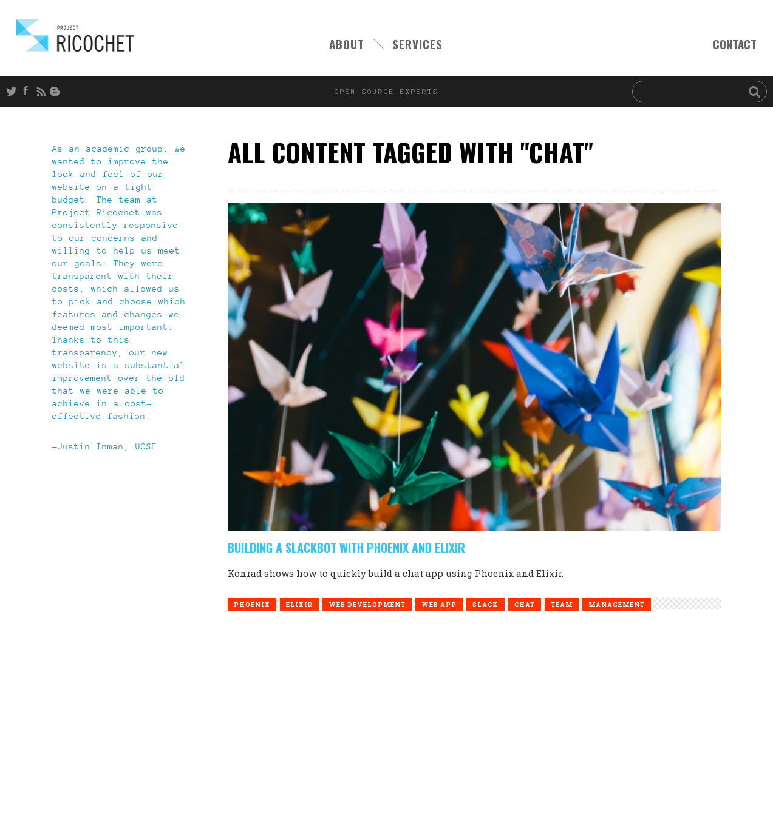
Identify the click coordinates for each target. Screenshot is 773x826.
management (616, 605)
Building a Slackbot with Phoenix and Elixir (346, 548)
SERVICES (417, 43)
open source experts (386, 91)
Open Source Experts (75, 35)
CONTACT (735, 44)
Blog (57, 91)
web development (367, 605)
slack (485, 605)
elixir (299, 605)
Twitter (13, 91)
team (562, 605)
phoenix (252, 605)
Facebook (28, 91)
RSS (42, 91)
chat (524, 605)
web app (439, 605)
